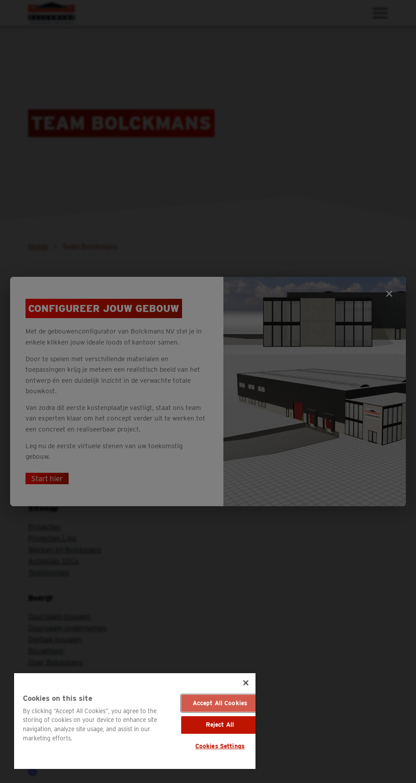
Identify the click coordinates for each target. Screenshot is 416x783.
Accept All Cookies (220, 703)
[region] (134, 721)
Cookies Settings (219, 746)
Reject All (220, 724)
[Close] (245, 682)
